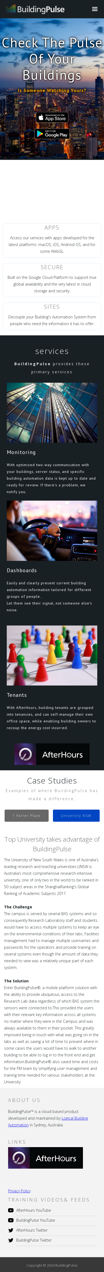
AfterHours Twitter (32, 1230)
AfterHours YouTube (33, 1210)
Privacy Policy (19, 1190)
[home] (33, 8)
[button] (95, 9)
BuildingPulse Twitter (34, 1240)
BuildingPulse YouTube (35, 1220)
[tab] (27, 816)
